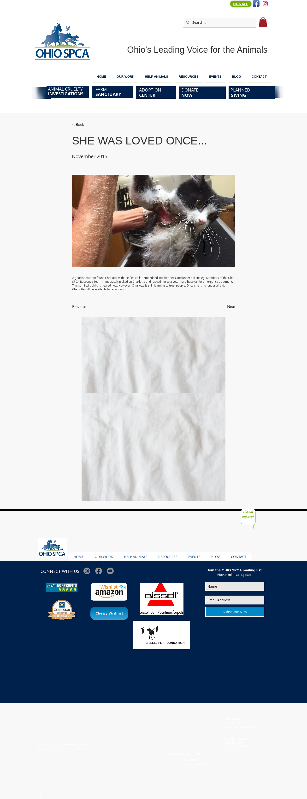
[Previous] (88, 306)
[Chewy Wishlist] (109, 613)
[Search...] (219, 22)
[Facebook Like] (263, 543)
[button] (263, 22)
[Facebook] (98, 571)
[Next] (223, 306)
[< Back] (88, 125)
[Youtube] (110, 571)
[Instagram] (265, 3)
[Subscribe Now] (234, 612)
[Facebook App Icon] (256, 3)
